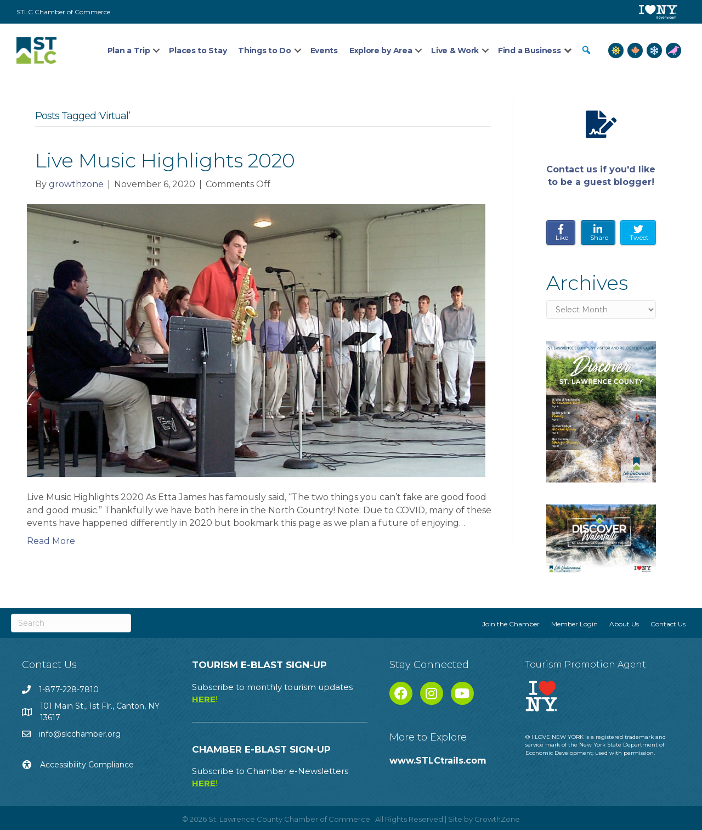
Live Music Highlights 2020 (165, 160)
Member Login (574, 624)
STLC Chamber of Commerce (63, 12)
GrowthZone (497, 819)
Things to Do (264, 50)
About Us (624, 624)
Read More (51, 541)
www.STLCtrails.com (437, 760)
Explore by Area (380, 50)
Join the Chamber (511, 624)
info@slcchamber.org (80, 734)
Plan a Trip (128, 50)
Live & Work (455, 50)
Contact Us (668, 624)
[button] (586, 50)
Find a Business (529, 50)
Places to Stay (198, 50)
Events (324, 50)
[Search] (71, 623)
